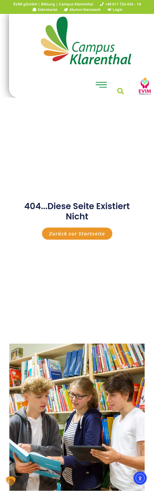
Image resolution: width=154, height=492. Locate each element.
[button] (101, 85)
